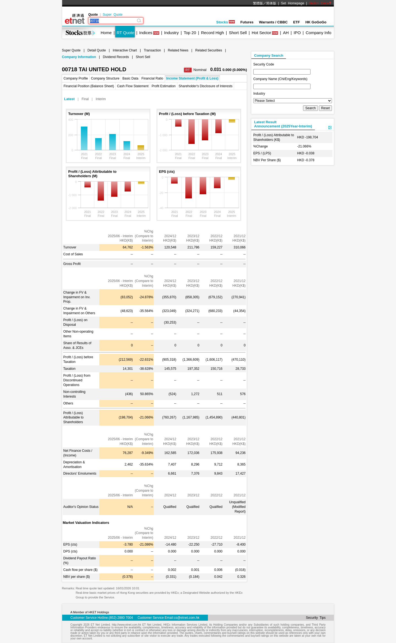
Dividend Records (116, 57)
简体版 (271, 3)
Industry (171, 32)
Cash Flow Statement (132, 86)
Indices (145, 32)
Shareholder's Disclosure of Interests (206, 86)
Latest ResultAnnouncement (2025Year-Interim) (283, 124)
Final (85, 99)
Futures (247, 22)
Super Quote (112, 15)
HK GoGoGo (315, 22)
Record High (212, 32)
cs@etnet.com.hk (186, 618)
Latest (69, 99)
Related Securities (208, 50)
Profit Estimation (163, 86)
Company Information (79, 57)
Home (106, 32)
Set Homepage (292, 3)
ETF (296, 22)
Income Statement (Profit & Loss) (192, 78)
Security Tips (316, 618)
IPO (297, 32)
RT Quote (125, 32)
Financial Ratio (152, 78)
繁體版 (258, 3)
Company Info (318, 32)
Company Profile (76, 78)
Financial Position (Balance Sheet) (89, 86)
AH (286, 32)
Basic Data (130, 78)
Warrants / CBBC (273, 22)
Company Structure (105, 78)
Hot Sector (261, 32)
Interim (101, 99)
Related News (178, 50)
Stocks (225, 22)
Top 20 (190, 32)
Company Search (268, 55)
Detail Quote (96, 50)
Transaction (152, 50)
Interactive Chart (125, 50)
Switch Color (320, 3)
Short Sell (238, 32)
